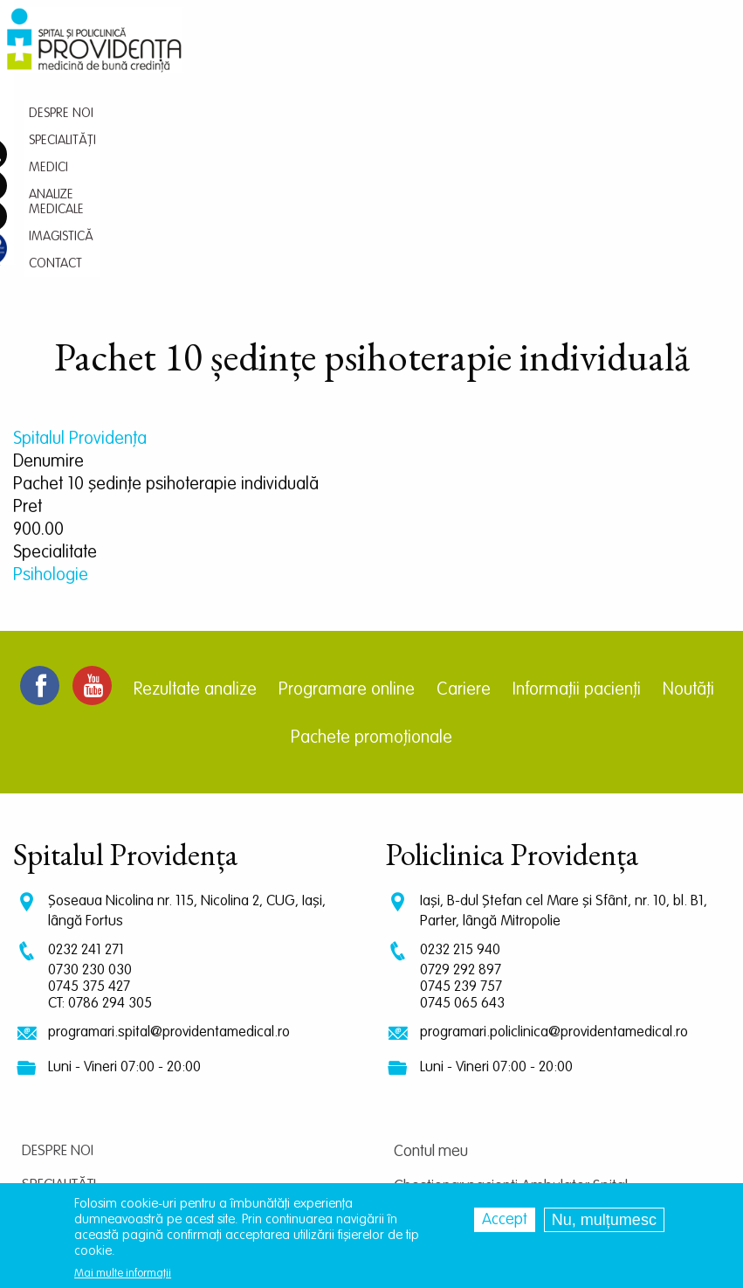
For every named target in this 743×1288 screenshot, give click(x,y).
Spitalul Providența (80, 229)
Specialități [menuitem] (314, 57)
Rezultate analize (195, 479)
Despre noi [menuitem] (240, 57)
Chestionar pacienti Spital (475, 1046)
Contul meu (431, 941)
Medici (43, 1008)
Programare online (347, 479)
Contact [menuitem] (616, 57)
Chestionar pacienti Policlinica (487, 1011)
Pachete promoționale (371, 528)
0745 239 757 (461, 776)
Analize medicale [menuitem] (456, 57)
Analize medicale (78, 1042)
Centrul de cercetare (460, 1081)
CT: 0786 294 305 (100, 793)
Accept (504, 1220)
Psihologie (50, 365)
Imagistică (57, 1077)
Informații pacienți (577, 479)
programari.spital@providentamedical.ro (169, 821)
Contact (50, 1111)
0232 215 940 (460, 739)
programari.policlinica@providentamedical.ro (554, 821)
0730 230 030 (90, 759)
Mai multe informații (122, 1273)
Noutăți (688, 479)
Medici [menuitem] (376, 57)
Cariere (464, 479)
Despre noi (57, 940)
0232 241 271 (86, 739)
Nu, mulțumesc (604, 1220)
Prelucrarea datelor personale (490, 1151)
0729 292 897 (460, 759)
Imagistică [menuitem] (549, 57)
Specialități (59, 974)
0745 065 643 (462, 793)
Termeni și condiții (449, 1116)
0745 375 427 (89, 776)
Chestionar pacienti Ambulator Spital (511, 976)
